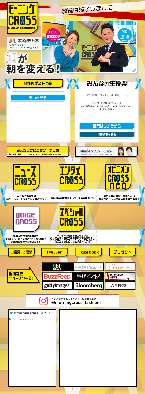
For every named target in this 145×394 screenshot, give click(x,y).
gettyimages (57, 285)
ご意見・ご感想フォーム (22, 253)
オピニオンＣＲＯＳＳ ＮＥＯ (119, 178)
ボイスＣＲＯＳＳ (27, 219)
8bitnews (57, 266)
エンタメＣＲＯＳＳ (72, 178)
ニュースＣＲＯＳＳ (27, 178)
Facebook (89, 253)
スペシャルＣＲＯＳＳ (72, 219)
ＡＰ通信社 (120, 285)
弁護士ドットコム (120, 266)
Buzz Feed (57, 276)
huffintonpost (88, 266)
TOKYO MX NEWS (120, 276)
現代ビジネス (88, 276)
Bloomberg (88, 285)
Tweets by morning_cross (21, 319)
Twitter (55, 253)
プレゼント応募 (123, 253)
